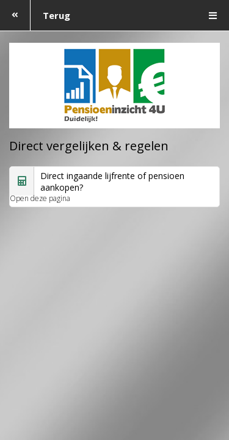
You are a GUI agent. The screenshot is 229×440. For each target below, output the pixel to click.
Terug (35, 15)
